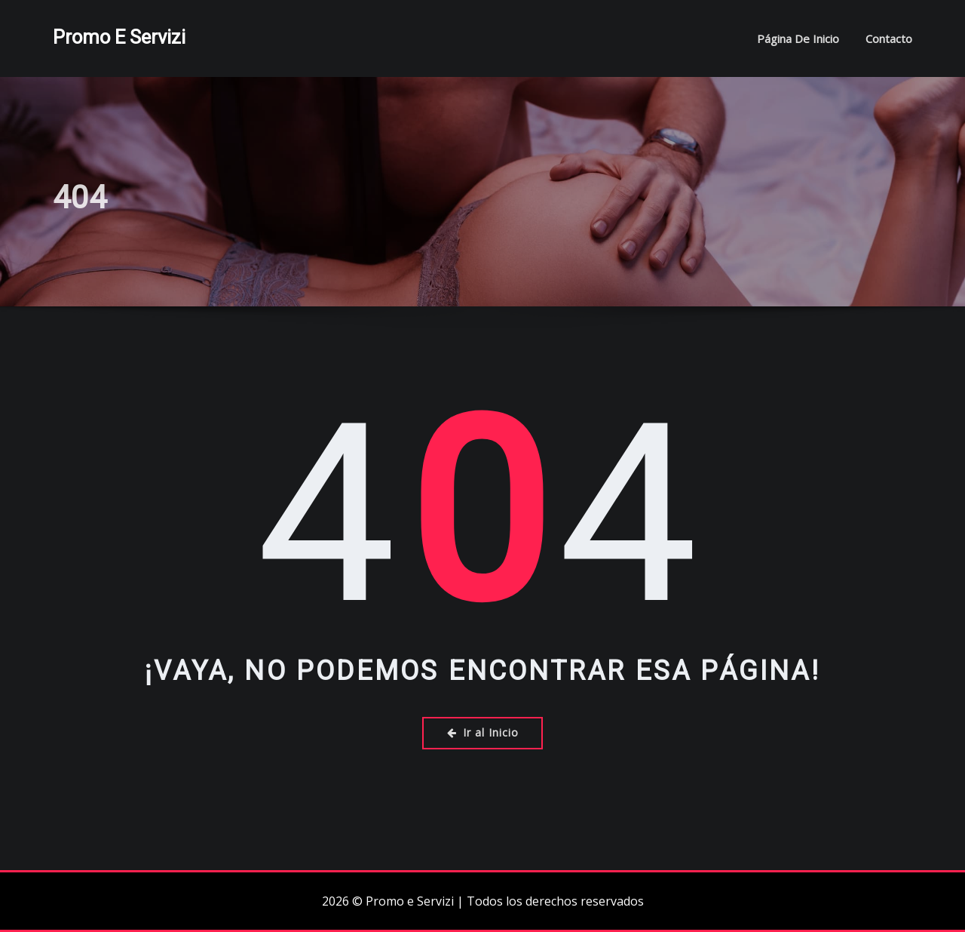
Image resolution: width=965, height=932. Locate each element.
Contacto (888, 38)
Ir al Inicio (483, 732)
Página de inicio (798, 38)
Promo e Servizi (119, 37)
